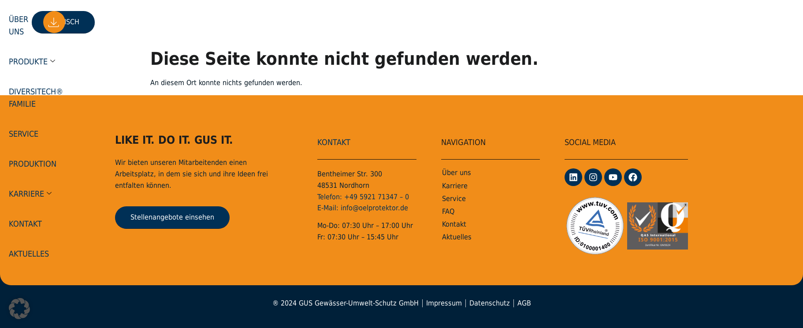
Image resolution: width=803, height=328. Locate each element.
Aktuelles (578, 21)
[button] (19, 308)
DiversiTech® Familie (317, 21)
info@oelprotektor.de (374, 208)
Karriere (483, 22)
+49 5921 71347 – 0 (376, 197)
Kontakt (533, 21)
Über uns (190, 21)
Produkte (241, 22)
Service (382, 21)
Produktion (430, 21)
